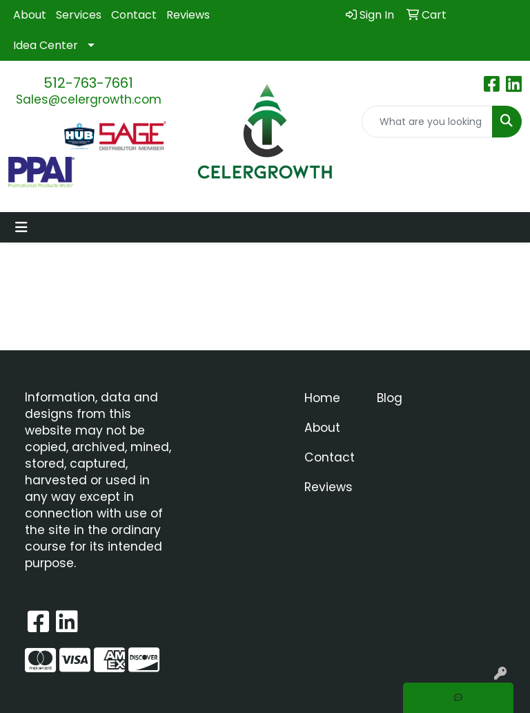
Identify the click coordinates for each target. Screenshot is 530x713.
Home (322, 398)
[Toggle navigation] (21, 227)
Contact (134, 15)
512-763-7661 (88, 83)
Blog (389, 398)
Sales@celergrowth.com (88, 99)
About (29, 15)
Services (78, 15)
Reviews (188, 15)
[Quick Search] (427, 121)
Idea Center (45, 45)
